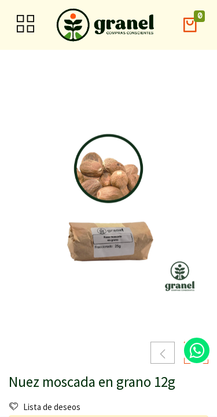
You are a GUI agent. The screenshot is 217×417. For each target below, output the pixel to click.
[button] (190, 25)
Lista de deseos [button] (44, 406)
